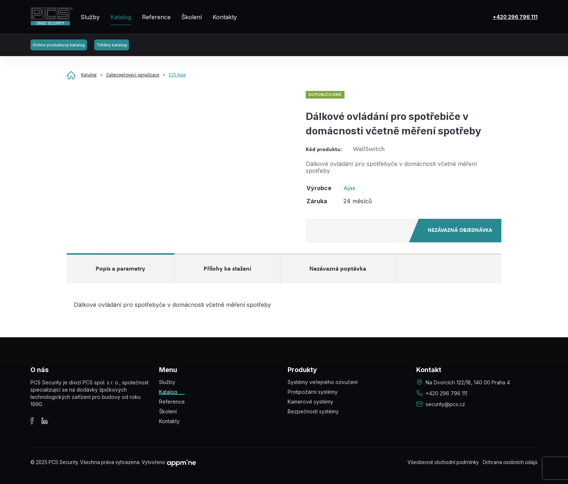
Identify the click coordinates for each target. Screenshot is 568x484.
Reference (156, 17)
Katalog (120, 17)
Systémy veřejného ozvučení (323, 382)
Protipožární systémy (313, 392)
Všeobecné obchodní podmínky (443, 462)
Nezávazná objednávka (460, 230)
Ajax (349, 188)
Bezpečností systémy (313, 411)
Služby (90, 17)
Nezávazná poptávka (337, 269)
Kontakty (225, 17)
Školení (191, 17)
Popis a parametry (120, 269)
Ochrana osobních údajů (510, 462)
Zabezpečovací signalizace (132, 75)
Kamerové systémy (310, 402)
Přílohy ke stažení (227, 269)
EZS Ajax (177, 75)
